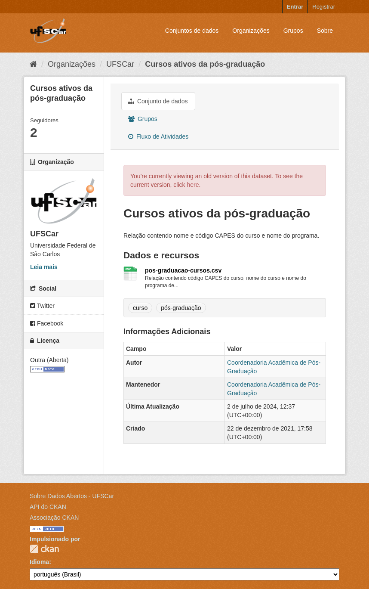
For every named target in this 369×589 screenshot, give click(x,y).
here (193, 184)
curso (140, 307)
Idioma (39, 561)
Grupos (293, 30)
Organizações (250, 30)
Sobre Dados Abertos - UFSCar (72, 496)
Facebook (46, 323)
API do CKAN (48, 506)
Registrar (323, 6)
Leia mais (44, 267)
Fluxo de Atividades (158, 136)
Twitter (42, 305)
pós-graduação (181, 307)
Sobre (325, 30)
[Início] (33, 64)
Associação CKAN (54, 517)
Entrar (295, 6)
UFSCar (120, 64)
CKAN (44, 548)
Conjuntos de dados (192, 30)
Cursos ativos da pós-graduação (205, 64)
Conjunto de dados (158, 101)
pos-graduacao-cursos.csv (183, 270)
